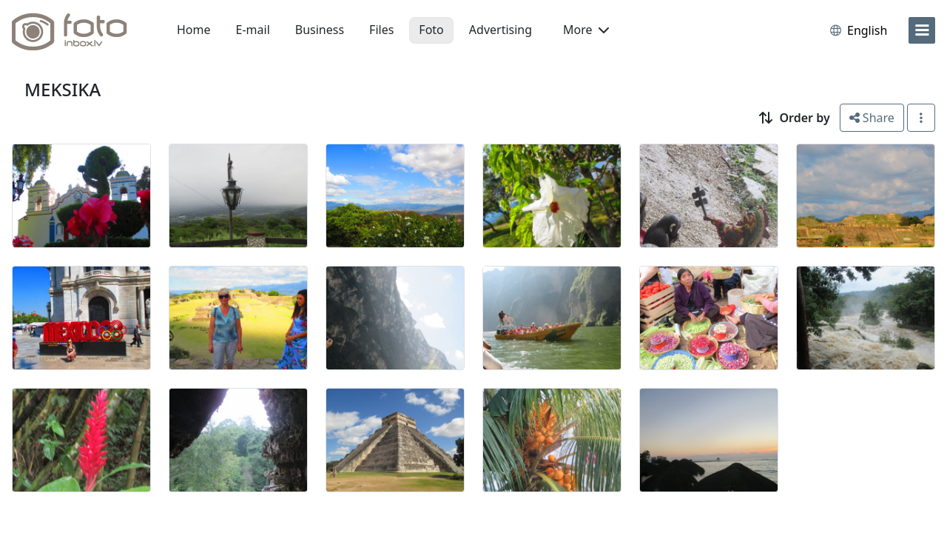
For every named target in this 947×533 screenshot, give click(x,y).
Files (381, 29)
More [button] (586, 29)
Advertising (500, 29)
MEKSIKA (62, 89)
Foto (431, 29)
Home (194, 29)
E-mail (253, 29)
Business (319, 29)
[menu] (922, 30)
